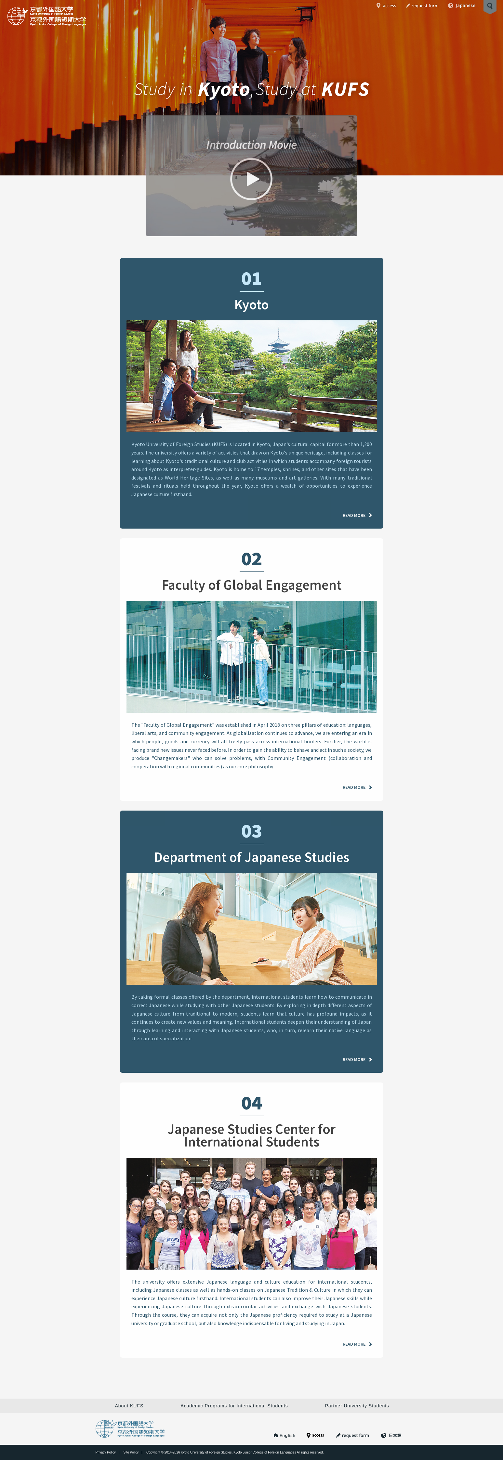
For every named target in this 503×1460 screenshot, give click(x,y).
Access (386, 5)
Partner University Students (357, 1405)
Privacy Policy (106, 1452)
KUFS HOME (284, 1435)
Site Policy (131, 1452)
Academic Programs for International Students (234, 1405)
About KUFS (129, 1405)
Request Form (422, 5)
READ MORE (354, 518)
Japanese (461, 5)
